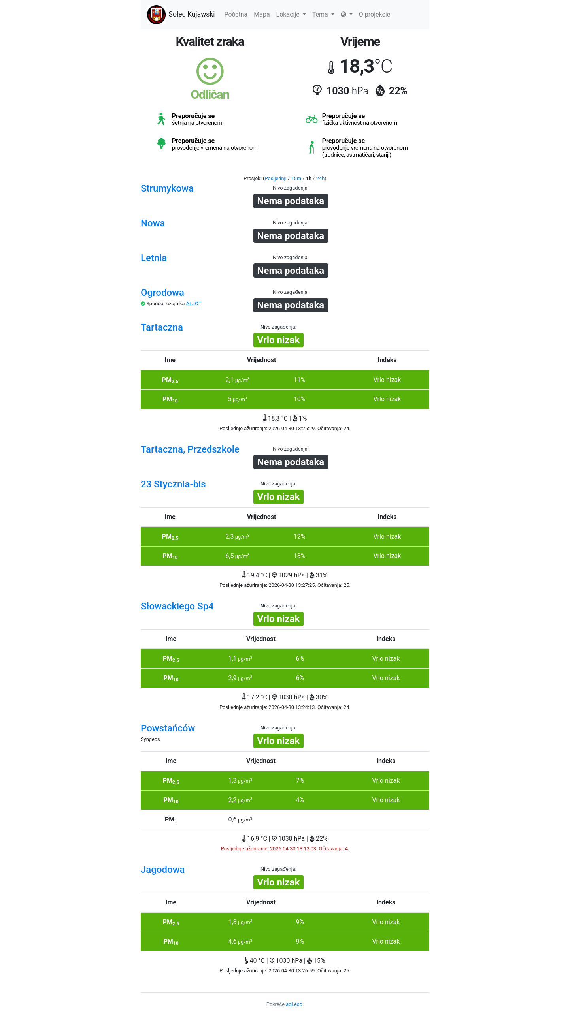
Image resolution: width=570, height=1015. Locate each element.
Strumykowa (167, 188)
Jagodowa (163, 869)
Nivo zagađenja (290, 188)
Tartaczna (162, 327)
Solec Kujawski (181, 14)
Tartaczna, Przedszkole (190, 449)
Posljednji (275, 178)
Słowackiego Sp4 (177, 606)
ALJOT (194, 303)
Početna (235, 14)
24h (320, 178)
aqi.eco (294, 1004)
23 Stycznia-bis (173, 484)
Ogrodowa (162, 292)
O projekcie (374, 14)
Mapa (262, 14)
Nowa (153, 223)
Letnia (154, 257)
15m (296, 178)
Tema (323, 14)
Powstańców (168, 728)
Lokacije (291, 14)
